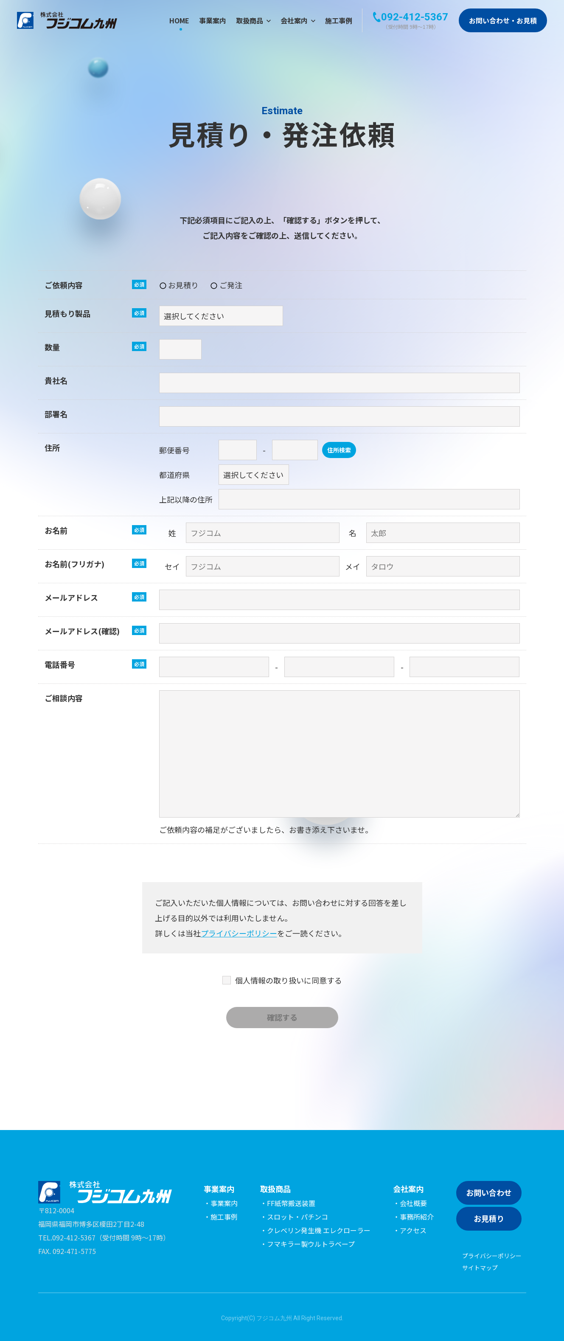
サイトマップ (480, 1267)
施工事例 (338, 20)
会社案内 (298, 20)
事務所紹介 (417, 1217)
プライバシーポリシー (239, 933)
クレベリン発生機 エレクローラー (318, 1230)
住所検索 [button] (339, 450)
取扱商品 (253, 20)
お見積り (489, 1218)
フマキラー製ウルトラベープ (311, 1244)
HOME (179, 20)
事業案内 (212, 20)
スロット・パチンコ (297, 1217)
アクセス (413, 1230)
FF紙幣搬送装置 (291, 1203)
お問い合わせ (489, 1192)
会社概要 (413, 1203)
